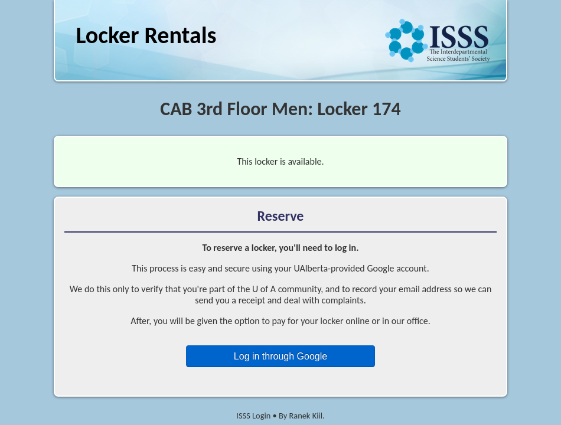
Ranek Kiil (305, 415)
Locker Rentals (146, 35)
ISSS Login (253, 415)
